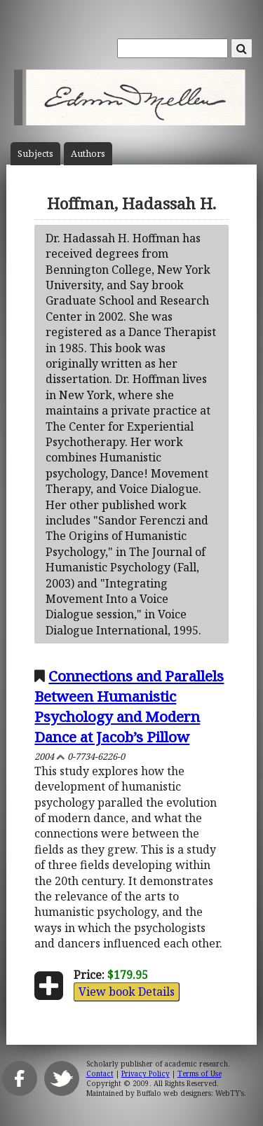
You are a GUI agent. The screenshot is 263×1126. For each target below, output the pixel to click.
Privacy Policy (145, 1073)
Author (88, 153)
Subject (35, 153)
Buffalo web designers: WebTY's (190, 1093)
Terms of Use (199, 1073)
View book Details (127, 991)
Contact (100, 1073)
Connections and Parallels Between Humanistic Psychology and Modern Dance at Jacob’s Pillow (129, 706)
